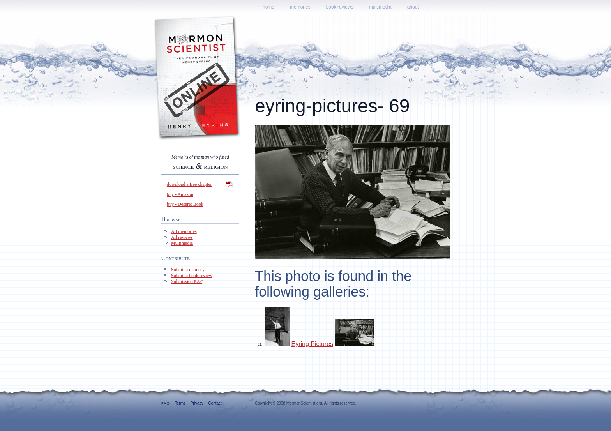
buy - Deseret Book (185, 204)
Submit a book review (191, 275)
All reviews (182, 237)
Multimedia (380, 7)
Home (268, 7)
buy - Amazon (180, 194)
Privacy (197, 403)
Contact (214, 403)
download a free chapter (189, 184)
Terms (180, 403)
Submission (187, 281)
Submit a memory (188, 269)
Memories (300, 7)
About (413, 7)
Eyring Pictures (312, 344)
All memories (184, 231)
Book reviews (339, 7)
